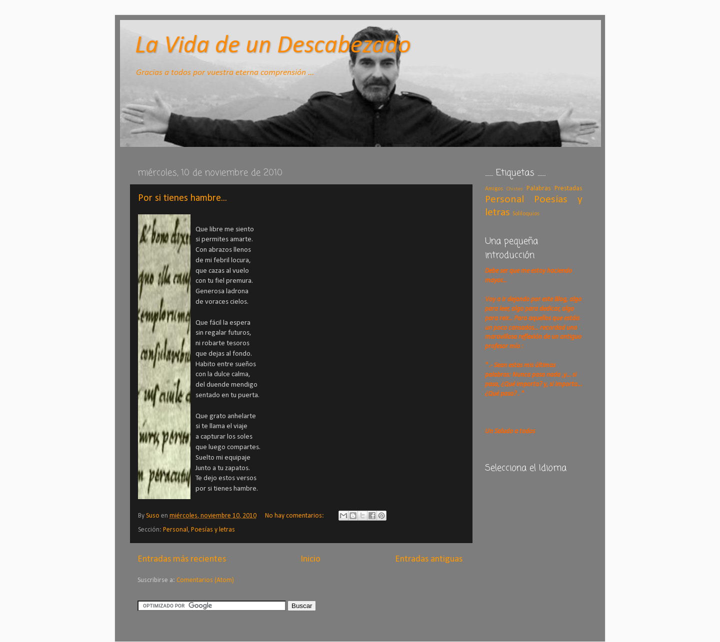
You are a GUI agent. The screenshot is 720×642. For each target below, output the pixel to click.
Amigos (494, 189)
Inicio (310, 559)
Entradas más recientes (182, 559)
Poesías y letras (213, 530)
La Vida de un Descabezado (273, 46)
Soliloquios (526, 214)
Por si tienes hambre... (182, 198)
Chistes (514, 189)
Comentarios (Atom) (205, 580)
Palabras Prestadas (554, 188)
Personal (175, 530)
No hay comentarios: (295, 516)
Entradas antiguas (428, 559)
